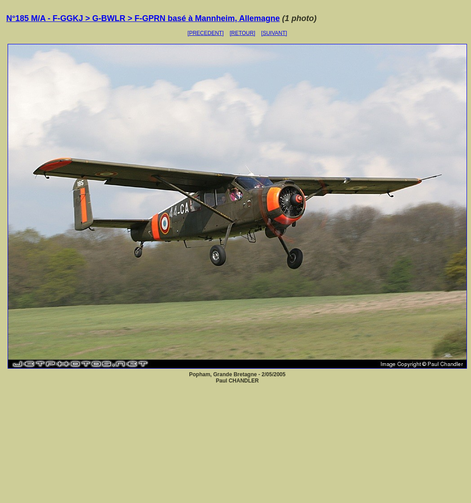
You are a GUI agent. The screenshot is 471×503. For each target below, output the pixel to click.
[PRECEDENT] (206, 33)
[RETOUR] (242, 33)
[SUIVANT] (274, 33)
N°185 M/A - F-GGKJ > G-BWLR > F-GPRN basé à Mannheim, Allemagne (143, 18)
